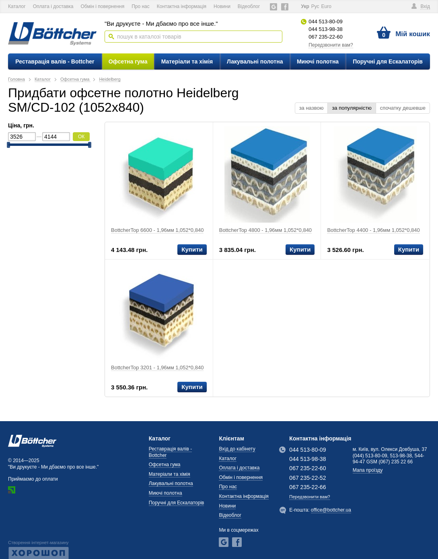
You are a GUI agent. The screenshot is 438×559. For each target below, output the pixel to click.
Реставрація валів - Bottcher (54, 61)
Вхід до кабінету (237, 449)
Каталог (17, 6)
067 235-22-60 (325, 37)
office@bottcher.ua (331, 510)
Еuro (326, 6)
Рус (315, 6)
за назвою (311, 108)
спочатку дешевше (403, 108)
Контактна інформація (181, 6)
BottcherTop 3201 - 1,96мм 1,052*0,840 (157, 367)
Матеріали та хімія (187, 61)
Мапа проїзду (368, 470)
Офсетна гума (128, 61)
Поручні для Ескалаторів (388, 61)
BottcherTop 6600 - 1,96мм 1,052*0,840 (157, 230)
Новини (222, 6)
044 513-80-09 (325, 21)
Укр (305, 6)
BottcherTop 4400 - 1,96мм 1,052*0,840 (373, 230)
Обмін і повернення (103, 6)
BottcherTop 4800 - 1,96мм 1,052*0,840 (265, 230)
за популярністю (351, 108)
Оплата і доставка (53, 6)
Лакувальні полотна (255, 61)
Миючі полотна (318, 61)
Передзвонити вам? (330, 45)
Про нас (141, 6)
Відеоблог (249, 6)
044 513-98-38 (325, 29)
